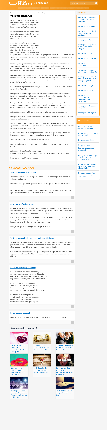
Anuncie (96, 427)
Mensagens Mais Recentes (37, 417)
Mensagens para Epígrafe (87, 113)
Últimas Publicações (69, 417)
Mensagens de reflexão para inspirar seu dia (87, 134)
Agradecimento (23, 8)
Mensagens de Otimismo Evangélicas (87, 107)
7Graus (18, 425)
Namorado (53, 8)
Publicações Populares (84, 417)
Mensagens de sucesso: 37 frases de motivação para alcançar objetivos (87, 79)
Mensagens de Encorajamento (83, 64)
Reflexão (68, 8)
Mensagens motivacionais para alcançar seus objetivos (87, 33)
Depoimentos (51, 417)
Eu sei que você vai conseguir (22, 204)
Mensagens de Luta (85, 53)
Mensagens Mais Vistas (20, 417)
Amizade (37, 8)
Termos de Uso (74, 425)
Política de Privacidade (61, 425)
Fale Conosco (93, 425)
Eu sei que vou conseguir (20, 313)
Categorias (52, 419)
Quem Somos (83, 425)
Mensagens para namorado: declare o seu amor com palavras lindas (87, 166)
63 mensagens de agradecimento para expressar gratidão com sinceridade (85, 148)
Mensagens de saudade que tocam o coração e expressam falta (87, 157)
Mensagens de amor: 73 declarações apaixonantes (86, 127)
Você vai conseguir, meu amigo (23, 172)
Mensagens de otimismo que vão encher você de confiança (87, 19)
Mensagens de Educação (87, 58)
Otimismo (61, 8)
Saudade (75, 8)
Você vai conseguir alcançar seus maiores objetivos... (32, 238)
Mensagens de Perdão (86, 90)
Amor (31, 8)
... (72, 198)
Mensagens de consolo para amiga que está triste (87, 71)
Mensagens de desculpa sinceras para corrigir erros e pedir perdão (87, 175)
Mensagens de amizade (85, 140)
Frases (59, 417)
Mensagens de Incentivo (86, 26)
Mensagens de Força (85, 85)
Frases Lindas (84, 8)
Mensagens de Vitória (85, 40)
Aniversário (45, 8)
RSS (91, 427)
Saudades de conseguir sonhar (23, 267)
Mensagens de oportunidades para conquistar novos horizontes (85, 98)
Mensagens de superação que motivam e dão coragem (87, 47)
